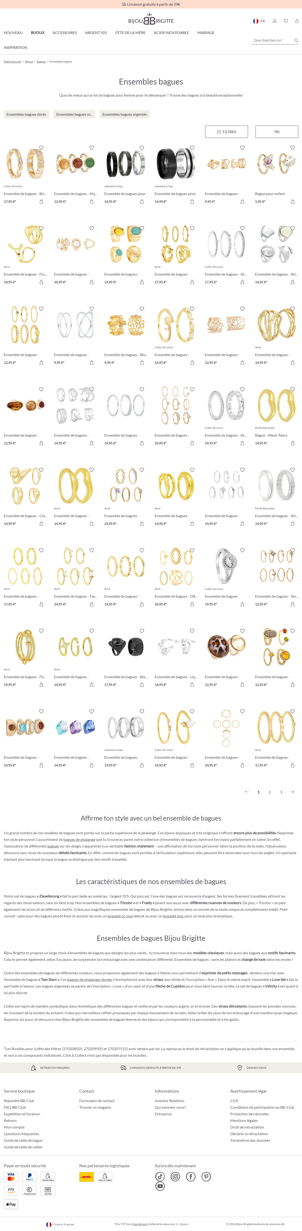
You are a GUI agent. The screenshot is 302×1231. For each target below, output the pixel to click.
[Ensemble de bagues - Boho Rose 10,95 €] (176, 417)
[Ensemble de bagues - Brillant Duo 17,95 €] (25, 175)
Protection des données (249, 1114)
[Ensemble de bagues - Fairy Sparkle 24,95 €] (75, 578)
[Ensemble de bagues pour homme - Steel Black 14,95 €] (176, 175)
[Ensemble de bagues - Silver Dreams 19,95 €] (226, 417)
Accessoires (65, 32)
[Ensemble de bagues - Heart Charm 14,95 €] (226, 497)
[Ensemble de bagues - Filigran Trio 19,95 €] (25, 658)
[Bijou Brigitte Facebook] (190, 1176)
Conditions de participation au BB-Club (262, 1107)
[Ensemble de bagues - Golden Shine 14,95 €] (276, 336)
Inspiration (15, 47)
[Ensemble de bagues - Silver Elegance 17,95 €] (226, 256)
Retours (10, 1120)
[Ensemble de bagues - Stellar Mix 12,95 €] (276, 578)
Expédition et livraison (22, 1114)
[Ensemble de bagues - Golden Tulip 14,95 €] (176, 336)
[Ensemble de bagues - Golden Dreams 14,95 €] (125, 578)
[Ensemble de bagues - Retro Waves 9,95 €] (226, 175)
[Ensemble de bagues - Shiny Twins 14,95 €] (276, 497)
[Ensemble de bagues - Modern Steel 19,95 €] (125, 739)
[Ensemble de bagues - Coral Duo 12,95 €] (226, 336)
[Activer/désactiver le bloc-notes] (41, 147)
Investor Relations (170, 1100)
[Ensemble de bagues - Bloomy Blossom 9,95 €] (125, 336)
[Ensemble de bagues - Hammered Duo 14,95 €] (176, 497)
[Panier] (296, 21)
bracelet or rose (120, 916)
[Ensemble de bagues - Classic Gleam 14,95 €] (25, 497)
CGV (234, 1100)
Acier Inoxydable (171, 32)
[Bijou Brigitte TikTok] (160, 1176)
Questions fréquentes (21, 1133)
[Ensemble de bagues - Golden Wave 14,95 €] (75, 497)
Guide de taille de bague (23, 1140)
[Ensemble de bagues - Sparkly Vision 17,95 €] (276, 739)
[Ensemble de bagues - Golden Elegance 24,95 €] (125, 497)
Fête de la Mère (130, 32)
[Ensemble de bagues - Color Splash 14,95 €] (75, 739)
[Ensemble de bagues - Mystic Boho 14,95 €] (125, 256)
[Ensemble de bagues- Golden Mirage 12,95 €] (25, 336)
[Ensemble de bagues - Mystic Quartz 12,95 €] (75, 175)
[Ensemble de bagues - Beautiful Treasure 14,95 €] (75, 658)
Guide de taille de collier (23, 1147)
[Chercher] (296, 40)
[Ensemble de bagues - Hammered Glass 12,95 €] (25, 417)
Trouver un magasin (95, 1107)
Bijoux (37, 32)
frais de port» (140, 1224)
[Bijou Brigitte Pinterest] (206, 1176)
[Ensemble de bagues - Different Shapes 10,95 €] (176, 578)
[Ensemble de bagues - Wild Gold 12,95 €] (226, 658)
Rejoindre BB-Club (19, 1100)
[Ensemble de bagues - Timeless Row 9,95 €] (75, 336)
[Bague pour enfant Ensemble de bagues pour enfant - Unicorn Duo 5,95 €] (276, 175)
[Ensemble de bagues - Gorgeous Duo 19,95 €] (226, 578)
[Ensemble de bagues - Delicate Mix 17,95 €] (25, 578)
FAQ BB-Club (15, 1107)
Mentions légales (244, 1120)
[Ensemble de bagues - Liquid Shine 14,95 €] (176, 658)
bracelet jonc (173, 916)
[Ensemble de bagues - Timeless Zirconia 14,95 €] (125, 417)
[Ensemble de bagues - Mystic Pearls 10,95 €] (75, 256)
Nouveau (13, 32)
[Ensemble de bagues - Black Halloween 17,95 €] (125, 658)
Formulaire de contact (97, 1100)
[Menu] (226, 132)
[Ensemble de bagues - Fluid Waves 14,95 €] (25, 256)
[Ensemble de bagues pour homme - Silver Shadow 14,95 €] (125, 175)
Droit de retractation (247, 1127)
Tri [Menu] (277, 131)
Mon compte (14, 1127)
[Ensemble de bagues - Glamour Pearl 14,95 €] (176, 739)
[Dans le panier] (242, 201)
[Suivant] (292, 792)
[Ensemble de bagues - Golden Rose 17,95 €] (176, 256)
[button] (274, 21)
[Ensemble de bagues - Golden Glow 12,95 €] (276, 658)
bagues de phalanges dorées (90, 979)
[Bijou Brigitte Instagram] (175, 1176)
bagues (53, 846)
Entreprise (163, 1114)
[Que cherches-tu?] (275, 40)
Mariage (205, 32)
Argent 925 (96, 32)
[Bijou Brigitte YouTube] (160, 1186)
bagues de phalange (79, 839)
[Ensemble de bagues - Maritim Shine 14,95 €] (75, 417)
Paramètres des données (250, 1140)
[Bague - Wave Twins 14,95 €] (276, 417)
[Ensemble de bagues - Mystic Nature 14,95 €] (25, 739)
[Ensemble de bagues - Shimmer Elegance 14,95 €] (276, 256)
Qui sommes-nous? (170, 1107)
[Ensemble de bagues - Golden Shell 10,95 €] (226, 739)
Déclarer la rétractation (249, 1133)
